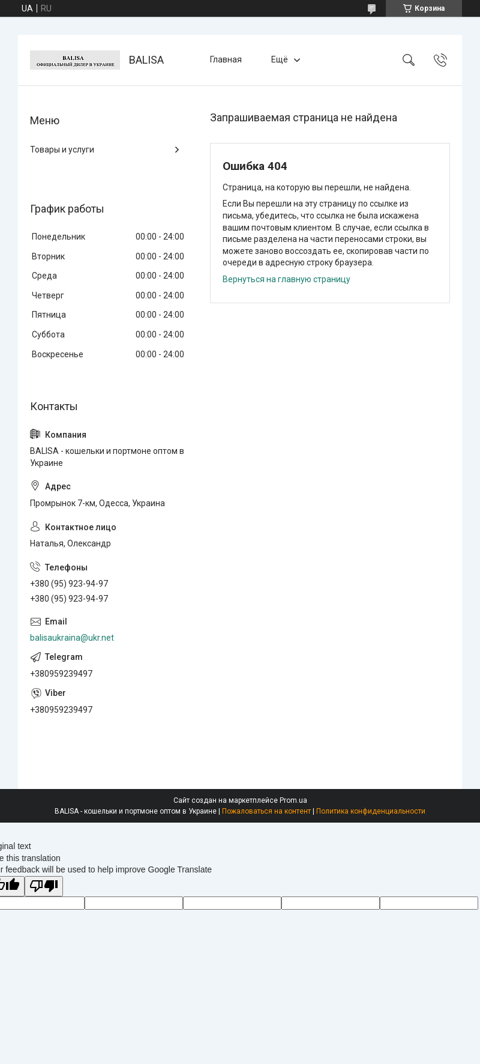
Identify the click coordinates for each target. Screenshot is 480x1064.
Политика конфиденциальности (370, 811)
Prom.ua (293, 800)
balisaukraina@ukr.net (72, 637)
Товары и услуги (62, 149)
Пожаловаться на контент (266, 811)
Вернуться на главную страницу (286, 279)
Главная (226, 59)
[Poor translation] (44, 886)
